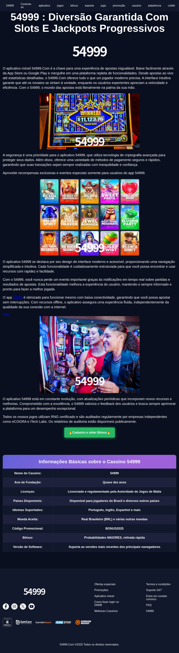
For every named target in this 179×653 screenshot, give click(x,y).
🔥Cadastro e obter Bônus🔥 (89, 432)
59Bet (6, 314)
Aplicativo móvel (104, 596)
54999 (10, 5)
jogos (60, 5)
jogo (103, 5)
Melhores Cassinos (106, 611)
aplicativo (44, 5)
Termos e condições (158, 584)
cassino (136, 5)
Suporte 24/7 (154, 590)
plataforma (154, 5)
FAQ (149, 605)
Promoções (101, 590)
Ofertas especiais (105, 584)
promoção (119, 5)
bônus (74, 5)
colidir (171, 5)
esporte (89, 5)
